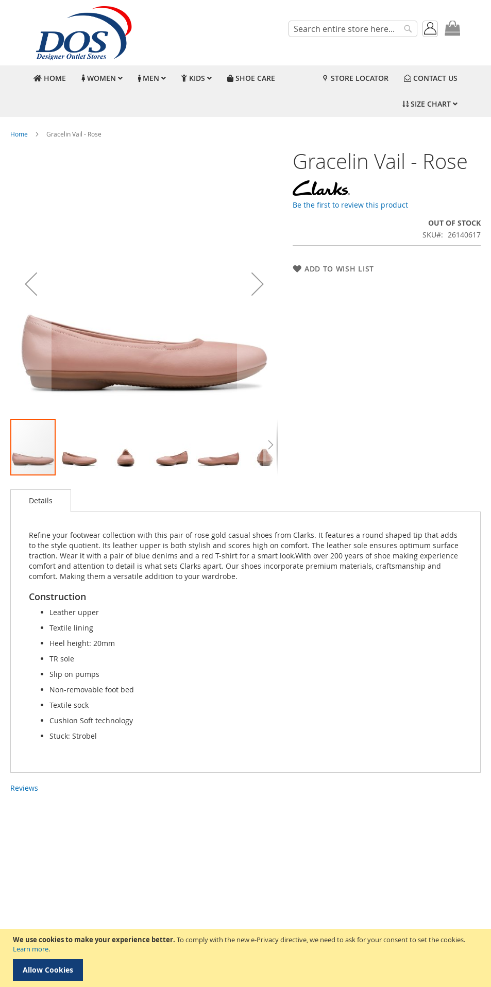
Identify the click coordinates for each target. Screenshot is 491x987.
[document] (247, 958)
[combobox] (353, 29)
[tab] (40, 500)
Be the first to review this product (350, 205)
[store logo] (82, 32)
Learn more (30, 949)
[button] (31, 284)
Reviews (24, 788)
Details (41, 500)
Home (19, 134)
